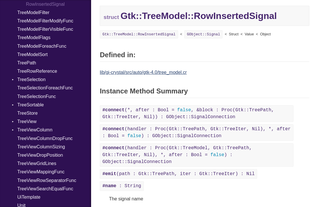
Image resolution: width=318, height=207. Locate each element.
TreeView (27, 121)
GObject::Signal (203, 34)
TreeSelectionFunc (36, 96)
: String (121, 186)
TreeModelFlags (33, 37)
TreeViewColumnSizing (41, 146)
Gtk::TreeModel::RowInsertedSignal (138, 34)
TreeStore (27, 113)
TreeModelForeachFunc (41, 46)
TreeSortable (30, 104)
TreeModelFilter (33, 12)
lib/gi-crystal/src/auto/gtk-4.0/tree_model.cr (143, 72)
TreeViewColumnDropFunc (45, 138)
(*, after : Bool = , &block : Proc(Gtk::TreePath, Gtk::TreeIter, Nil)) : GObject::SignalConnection (188, 114)
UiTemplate (28, 197)
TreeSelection (31, 79)
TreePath (26, 62)
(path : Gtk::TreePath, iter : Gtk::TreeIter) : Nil (178, 174)
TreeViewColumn (34, 129)
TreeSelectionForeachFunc (45, 87)
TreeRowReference (37, 71)
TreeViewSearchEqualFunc (45, 188)
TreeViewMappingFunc (41, 171)
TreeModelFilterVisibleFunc (45, 29)
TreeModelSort (32, 54)
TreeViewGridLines (36, 163)
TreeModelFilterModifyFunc (45, 20)
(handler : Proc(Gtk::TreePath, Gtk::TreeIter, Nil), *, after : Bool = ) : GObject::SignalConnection (196, 132)
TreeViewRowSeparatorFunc (46, 180)
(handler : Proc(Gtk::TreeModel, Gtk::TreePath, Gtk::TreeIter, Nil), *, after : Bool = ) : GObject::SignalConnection (177, 154)
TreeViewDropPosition (40, 155)
